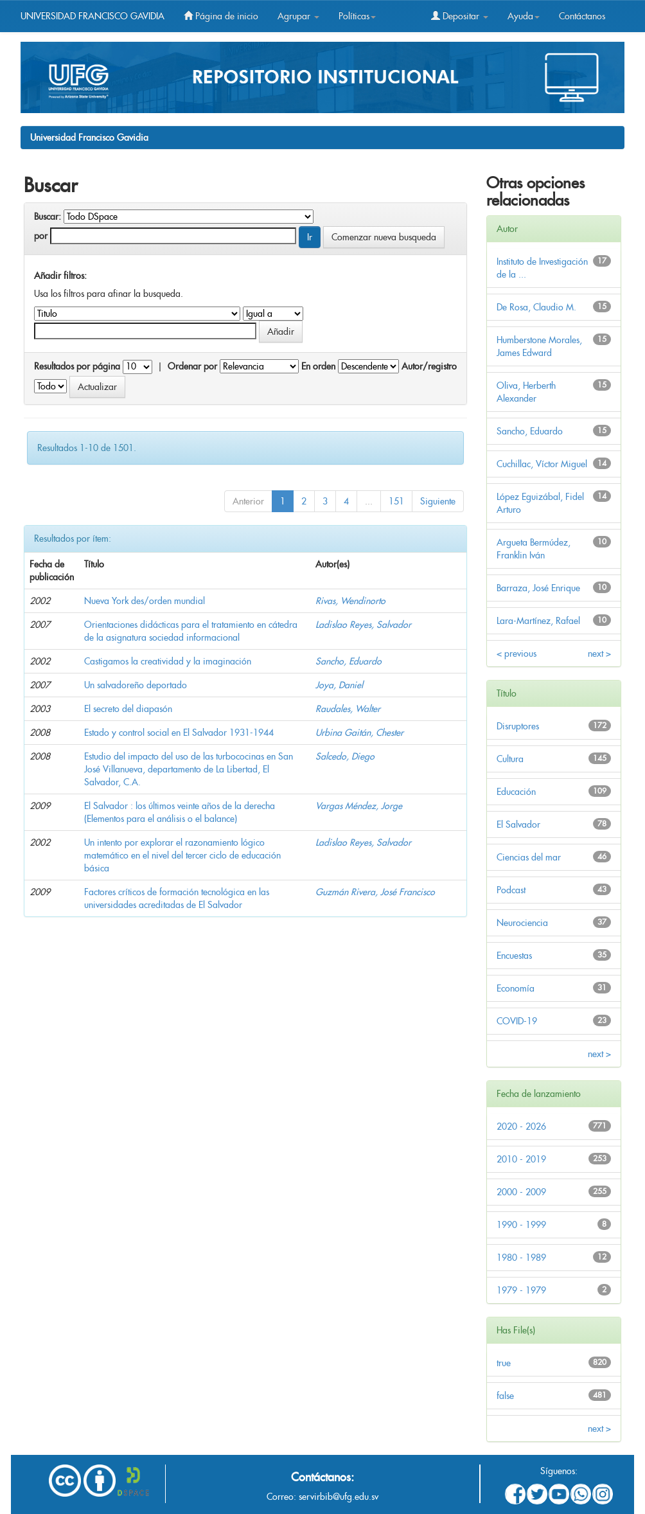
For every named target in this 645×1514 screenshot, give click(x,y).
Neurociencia (522, 923)
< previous (516, 653)
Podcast (511, 890)
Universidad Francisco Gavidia (89, 137)
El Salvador (518, 824)
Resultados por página (77, 366)
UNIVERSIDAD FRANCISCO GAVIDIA (92, 16)
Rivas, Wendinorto (350, 601)
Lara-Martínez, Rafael (538, 621)
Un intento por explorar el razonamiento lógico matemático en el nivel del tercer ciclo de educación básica (182, 855)
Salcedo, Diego (345, 756)
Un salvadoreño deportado (135, 685)
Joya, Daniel (339, 685)
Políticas (357, 16)
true (504, 1363)
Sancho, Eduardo (348, 661)
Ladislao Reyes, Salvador (363, 624)
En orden (318, 366)
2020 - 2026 (521, 1126)
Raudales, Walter (347, 709)
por (41, 236)
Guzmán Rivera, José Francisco (375, 892)
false (505, 1396)
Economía (516, 988)
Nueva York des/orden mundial (144, 601)
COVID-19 (517, 1021)
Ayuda (524, 16)
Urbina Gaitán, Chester (359, 732)
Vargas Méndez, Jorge (358, 806)
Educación (516, 791)
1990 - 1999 (521, 1225)
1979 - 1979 (521, 1290)
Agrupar (298, 16)
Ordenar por (192, 366)
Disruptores (518, 726)
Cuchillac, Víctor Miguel (542, 464)
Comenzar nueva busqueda (383, 237)
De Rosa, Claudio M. (536, 307)
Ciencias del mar (529, 857)
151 (396, 501)
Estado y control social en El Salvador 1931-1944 (179, 732)
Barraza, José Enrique (538, 588)
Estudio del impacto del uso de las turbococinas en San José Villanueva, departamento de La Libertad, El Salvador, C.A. (188, 769)
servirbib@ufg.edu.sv (338, 1496)
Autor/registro (429, 366)
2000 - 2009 (521, 1192)
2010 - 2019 (521, 1159)
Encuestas (514, 955)
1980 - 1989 (521, 1257)
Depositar (459, 16)
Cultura (510, 759)
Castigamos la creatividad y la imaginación (167, 661)
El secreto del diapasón (128, 709)
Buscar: (47, 216)
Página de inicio (221, 16)
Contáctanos (582, 16)
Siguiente (437, 501)
